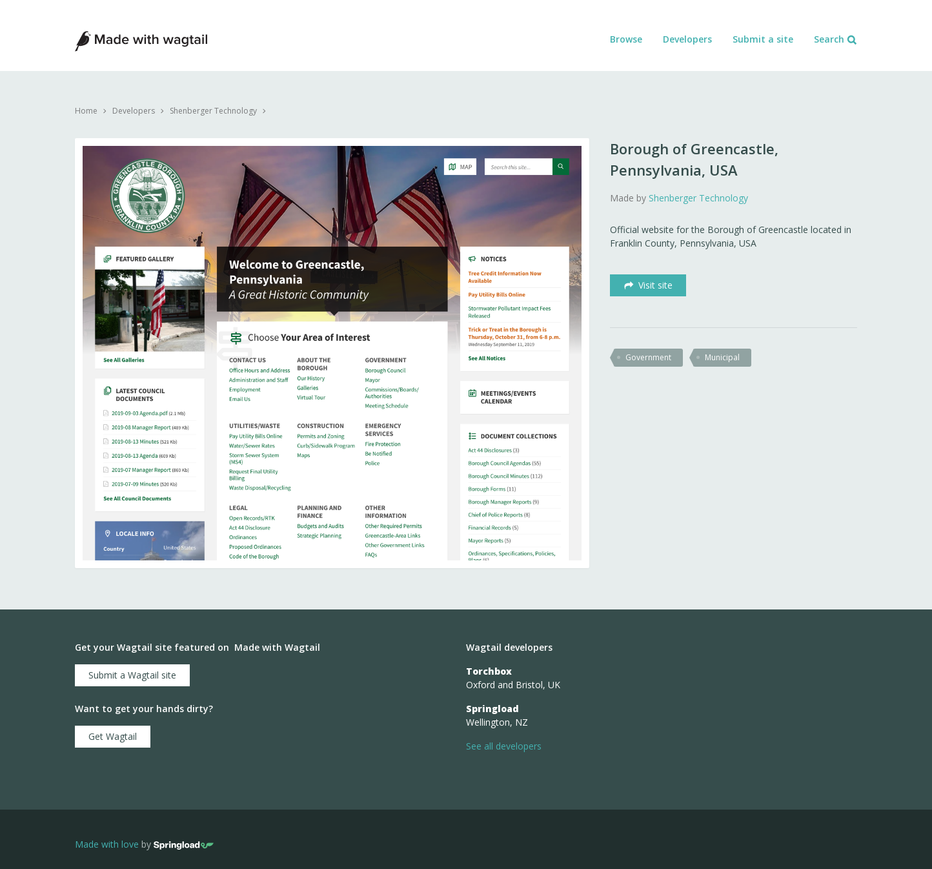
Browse (626, 39)
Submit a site (763, 39)
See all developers (504, 746)
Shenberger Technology (213, 110)
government (648, 357)
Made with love (107, 845)
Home (86, 110)
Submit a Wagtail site (132, 675)
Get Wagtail (112, 736)
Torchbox (489, 671)
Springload (492, 708)
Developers (687, 39)
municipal (722, 357)
